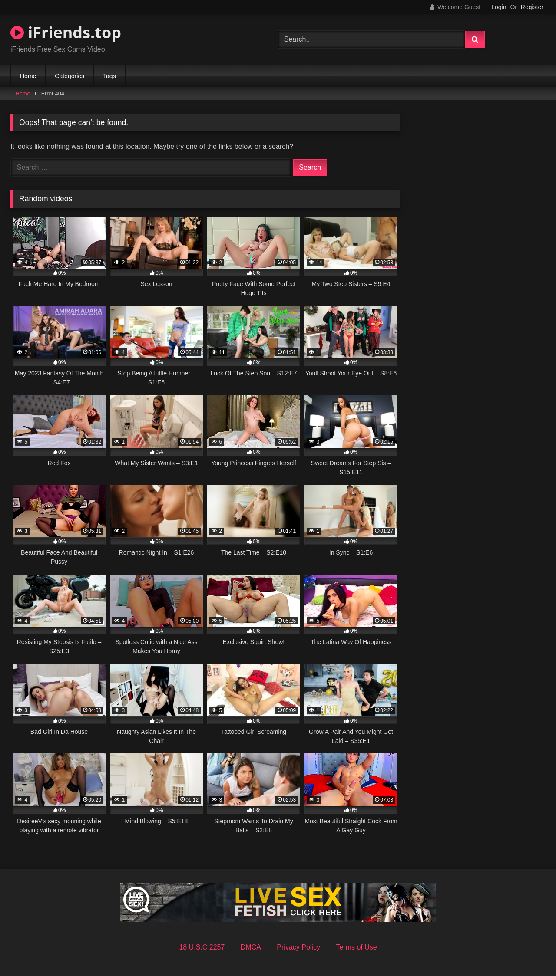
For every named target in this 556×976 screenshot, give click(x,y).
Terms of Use (356, 947)
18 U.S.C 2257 (202, 947)
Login (498, 6)
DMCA (251, 947)
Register (532, 6)
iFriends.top (65, 32)
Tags (109, 75)
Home (28, 75)
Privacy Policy (298, 947)
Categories (69, 75)
